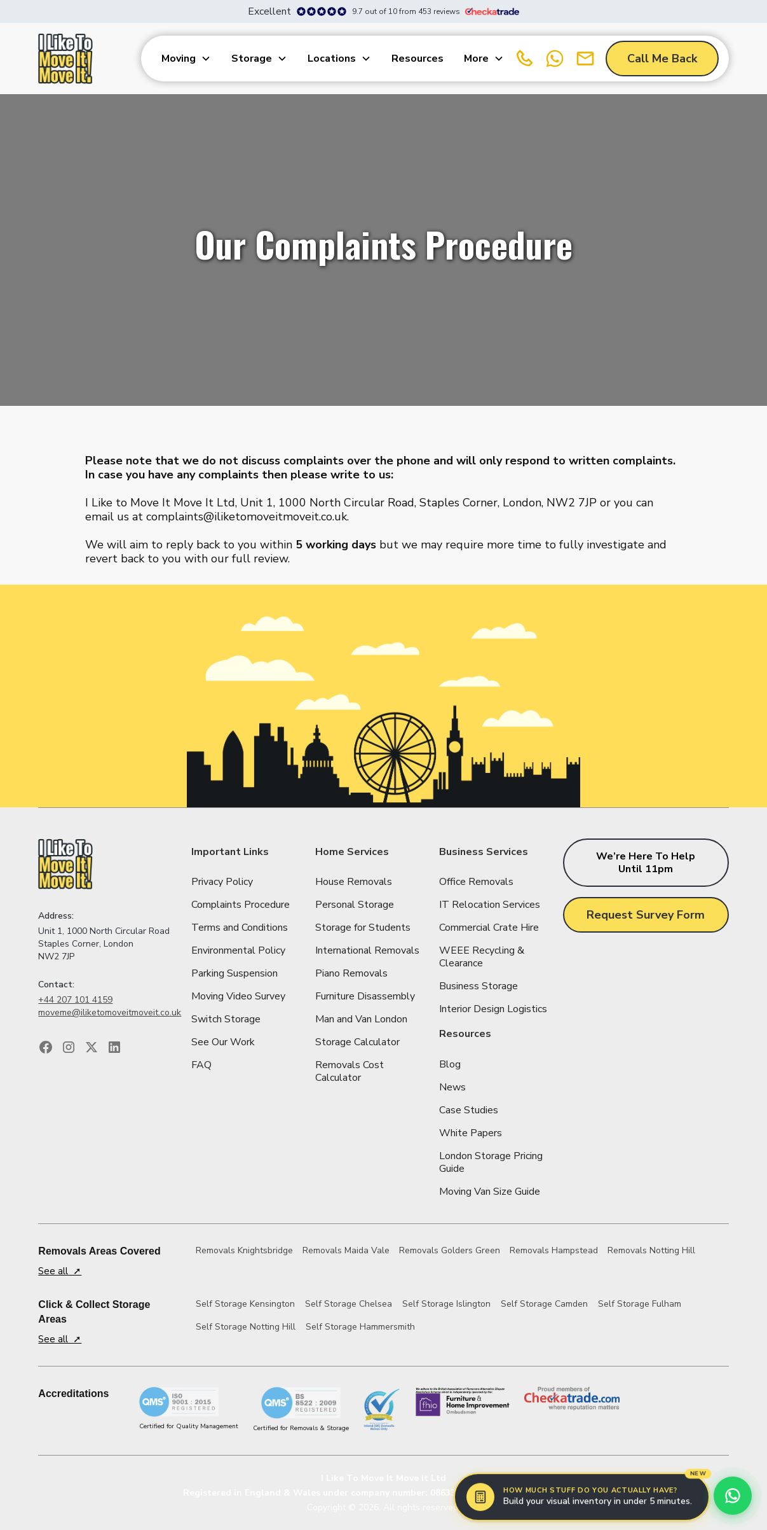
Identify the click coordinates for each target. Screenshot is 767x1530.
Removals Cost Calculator (349, 1071)
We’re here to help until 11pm (645, 862)
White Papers (470, 1133)
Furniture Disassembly (365, 996)
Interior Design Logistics (493, 1009)
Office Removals (476, 882)
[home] (65, 58)
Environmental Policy (238, 950)
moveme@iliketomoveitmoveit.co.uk (109, 1012)
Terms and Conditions (239, 928)
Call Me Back (662, 58)
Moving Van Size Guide (489, 1192)
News (452, 1087)
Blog (450, 1064)
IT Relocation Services (489, 905)
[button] (186, 58)
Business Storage (478, 986)
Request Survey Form (646, 914)
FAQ (201, 1065)
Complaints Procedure (240, 905)
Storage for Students (363, 928)
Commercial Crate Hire (489, 928)
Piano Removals (351, 973)
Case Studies (468, 1110)
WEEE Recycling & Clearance (481, 956)
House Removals (353, 882)
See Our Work (223, 1042)
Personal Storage (354, 905)
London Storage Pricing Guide (491, 1162)
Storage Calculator (357, 1042)
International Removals (367, 950)
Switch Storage (226, 1019)
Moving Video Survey (238, 996)
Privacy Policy (222, 882)
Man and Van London (361, 1019)
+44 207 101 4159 (75, 1000)
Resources (417, 59)
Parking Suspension (234, 973)
